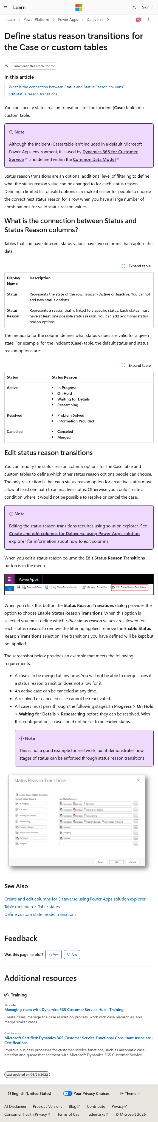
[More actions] (149, 19)
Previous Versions (47, 1106)
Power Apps (68, 19)
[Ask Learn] (138, 19)
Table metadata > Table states (32, 906)
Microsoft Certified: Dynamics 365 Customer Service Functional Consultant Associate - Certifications (79, 1040)
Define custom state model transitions (40, 914)
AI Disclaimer (15, 1106)
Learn (10, 19)
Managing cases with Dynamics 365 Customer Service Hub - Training (63, 1009)
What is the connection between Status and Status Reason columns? (67, 86)
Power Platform (36, 19)
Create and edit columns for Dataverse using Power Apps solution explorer (75, 899)
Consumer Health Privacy (25, 1114)
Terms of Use (68, 1114)
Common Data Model (94, 159)
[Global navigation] (5, 7)
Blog (72, 1106)
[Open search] (134, 7)
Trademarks (95, 1114)
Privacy (118, 1106)
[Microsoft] (79, 7)
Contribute (96, 1106)
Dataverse (95, 19)
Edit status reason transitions (33, 93)
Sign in (148, 7)
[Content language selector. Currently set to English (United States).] (29, 1093)
